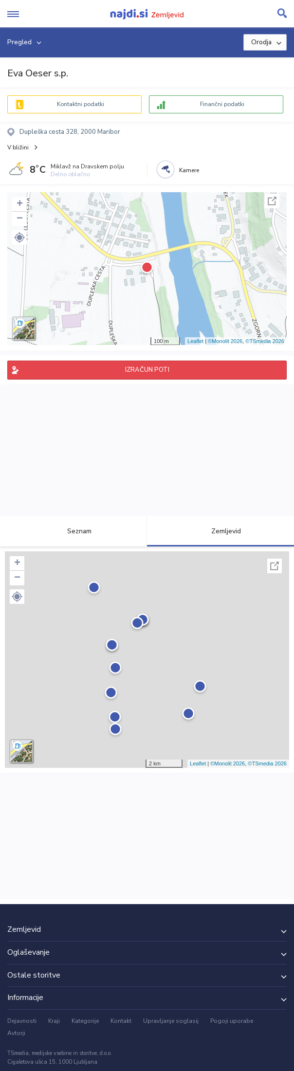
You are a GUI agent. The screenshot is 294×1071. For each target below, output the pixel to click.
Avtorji (16, 1033)
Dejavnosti (22, 1021)
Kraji (54, 1021)
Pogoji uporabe (231, 1021)
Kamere (189, 170)
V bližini (18, 147)
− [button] (20, 219)
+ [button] (20, 204)
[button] (19, 237)
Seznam (74, 531)
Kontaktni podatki (80, 104)
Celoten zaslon (272, 201)
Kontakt (120, 1021)
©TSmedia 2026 (264, 341)
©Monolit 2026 (225, 341)
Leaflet (195, 341)
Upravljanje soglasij (171, 1021)
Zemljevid (220, 531)
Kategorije (85, 1021)
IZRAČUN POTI (147, 369)
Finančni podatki (222, 104)
